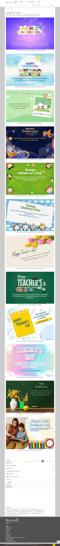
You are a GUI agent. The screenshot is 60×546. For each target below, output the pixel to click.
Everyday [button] (39, 1)
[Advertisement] (30, 497)
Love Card (9, 473)
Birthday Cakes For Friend (37, 513)
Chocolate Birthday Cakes (24, 513)
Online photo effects (10, 538)
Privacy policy (9, 527)
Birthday (9, 462)
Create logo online (9, 540)
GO (51, 5)
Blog (33, 5)
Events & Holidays (11, 465)
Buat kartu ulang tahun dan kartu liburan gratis (15, 537)
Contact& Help (9, 533)
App (7, 524)
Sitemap (7, 534)
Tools (8, 479)
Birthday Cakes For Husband (13, 511)
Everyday (9, 468)
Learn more (40, 544)
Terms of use (8, 529)
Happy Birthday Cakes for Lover (13, 515)
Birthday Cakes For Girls (12, 513)
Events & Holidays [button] (30, 1)
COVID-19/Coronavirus (12, 476)
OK (53, 544)
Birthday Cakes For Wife (39, 511)
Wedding (9, 482)
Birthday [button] (22, 1)
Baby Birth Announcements (13, 471)
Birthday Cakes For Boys (37, 509)
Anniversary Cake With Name (13, 509)
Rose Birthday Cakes (25, 509)
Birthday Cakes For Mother (26, 511)
